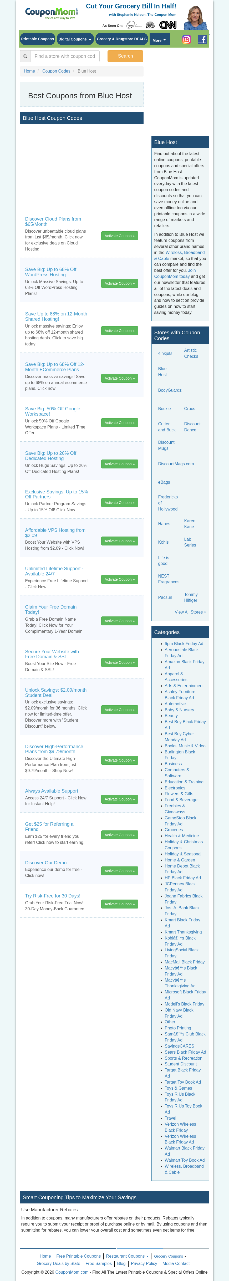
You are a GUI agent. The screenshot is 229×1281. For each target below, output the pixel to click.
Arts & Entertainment (184, 685)
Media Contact (176, 1263)
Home (45, 1256)
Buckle (164, 408)
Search (125, 56)
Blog (121, 1263)
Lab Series (190, 542)
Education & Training (184, 782)
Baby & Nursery (179, 710)
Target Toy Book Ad (183, 1082)
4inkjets (165, 353)
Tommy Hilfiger (191, 597)
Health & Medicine (182, 836)
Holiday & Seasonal (183, 854)
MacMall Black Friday (185, 962)
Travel (170, 1118)
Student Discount (181, 1064)
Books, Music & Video (185, 746)
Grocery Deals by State (58, 1263)
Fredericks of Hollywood (168, 503)
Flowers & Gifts (179, 794)
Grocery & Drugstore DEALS (122, 39)
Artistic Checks (191, 353)
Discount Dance (192, 427)
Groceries (174, 830)
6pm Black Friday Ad (184, 643)
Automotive (175, 704)
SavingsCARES (179, 1046)
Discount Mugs (166, 445)
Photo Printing (178, 1028)
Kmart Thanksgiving (183, 932)
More (156, 40)
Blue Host (162, 371)
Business (173, 764)
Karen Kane (190, 524)
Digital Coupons (72, 39)
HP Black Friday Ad (183, 878)
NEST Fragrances (169, 579)
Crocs (189, 408)
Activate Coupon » (120, 236)
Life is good (163, 560)
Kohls (163, 542)
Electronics (175, 788)
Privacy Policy (144, 1263)
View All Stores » (190, 612)
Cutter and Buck (167, 427)
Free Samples (99, 1263)
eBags (164, 482)
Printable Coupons (37, 39)
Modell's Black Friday (185, 1004)
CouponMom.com (71, 1272)
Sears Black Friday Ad (185, 1052)
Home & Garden (180, 860)
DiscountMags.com (176, 464)
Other (170, 1022)
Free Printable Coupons (78, 1256)
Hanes (164, 524)
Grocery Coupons (168, 1256)
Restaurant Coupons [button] (127, 1256)
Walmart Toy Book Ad (185, 1160)
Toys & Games (178, 1088)
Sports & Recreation (183, 1058)
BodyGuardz (170, 390)
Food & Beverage (181, 800)
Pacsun (165, 597)
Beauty (171, 715)
